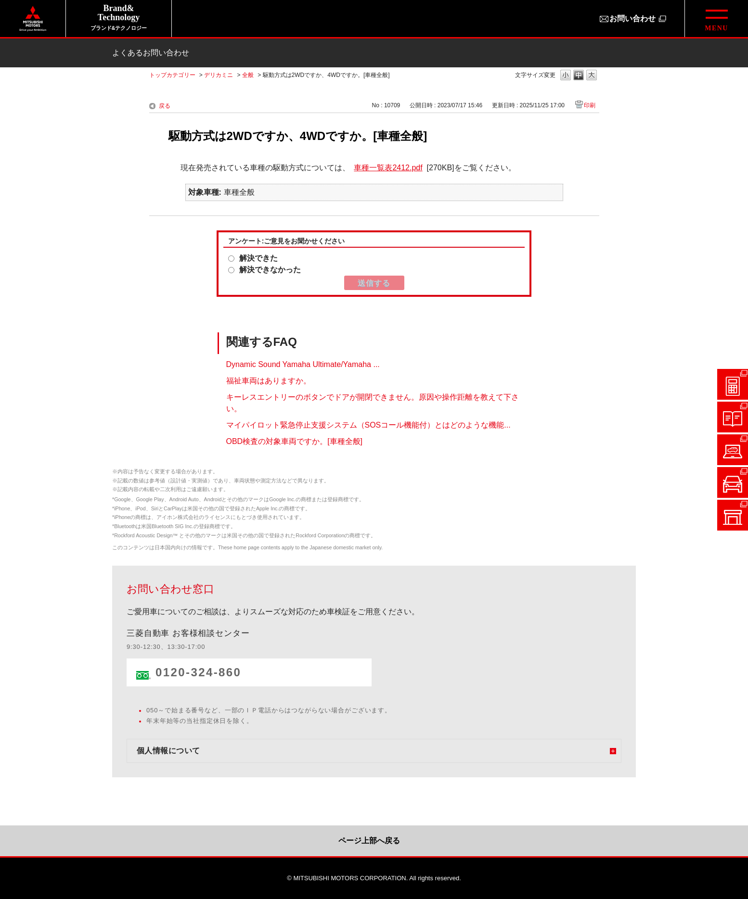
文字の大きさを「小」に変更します (565, 76)
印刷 (589, 105)
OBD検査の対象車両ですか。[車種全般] (294, 441)
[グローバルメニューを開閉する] (716, 18)
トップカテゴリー (172, 75)
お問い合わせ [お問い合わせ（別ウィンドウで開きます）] (632, 18)
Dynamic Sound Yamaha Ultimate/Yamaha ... (303, 364)
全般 (248, 75)
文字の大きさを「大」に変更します (591, 76)
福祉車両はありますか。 (268, 380)
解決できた (258, 258)
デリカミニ (218, 75)
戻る (164, 105)
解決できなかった (270, 270)
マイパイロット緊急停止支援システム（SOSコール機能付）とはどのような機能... (368, 424)
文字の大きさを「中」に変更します (578, 76)
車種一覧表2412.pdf (388, 168)
